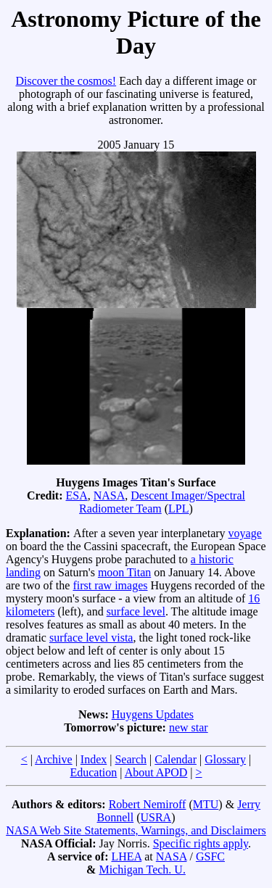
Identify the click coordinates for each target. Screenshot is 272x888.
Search (131, 759)
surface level (136, 611)
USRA (155, 817)
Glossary (225, 759)
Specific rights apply (200, 843)
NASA (109, 495)
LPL (178, 508)
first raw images (110, 585)
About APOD (156, 772)
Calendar (175, 759)
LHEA (126, 856)
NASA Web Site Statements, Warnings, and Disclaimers (136, 830)
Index (94, 759)
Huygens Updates (153, 714)
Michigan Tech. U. (142, 869)
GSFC (210, 856)
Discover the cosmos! (65, 81)
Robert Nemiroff (147, 804)
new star (188, 727)
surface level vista (91, 637)
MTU (206, 804)
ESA (76, 495)
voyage (245, 533)
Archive (54, 759)
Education (93, 772)
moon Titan (124, 572)
